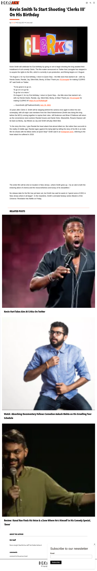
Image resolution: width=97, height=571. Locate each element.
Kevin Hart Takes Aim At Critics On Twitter (24, 311)
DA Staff (13, 23)
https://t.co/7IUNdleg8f (38, 101)
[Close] (94, 544)
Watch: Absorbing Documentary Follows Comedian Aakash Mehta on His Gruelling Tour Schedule (47, 416)
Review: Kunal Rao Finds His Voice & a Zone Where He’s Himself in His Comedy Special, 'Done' (47, 522)
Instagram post (67, 132)
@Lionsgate (64, 80)
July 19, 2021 (45, 105)
